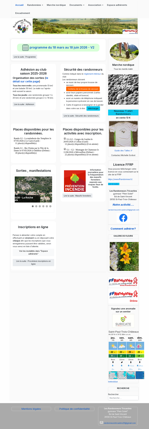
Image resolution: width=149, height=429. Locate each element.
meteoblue (113, 381)
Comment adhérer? (123, 228)
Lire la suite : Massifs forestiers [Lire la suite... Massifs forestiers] (77, 196)
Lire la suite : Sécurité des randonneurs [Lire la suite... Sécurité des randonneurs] (81, 116)
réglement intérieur (92, 74)
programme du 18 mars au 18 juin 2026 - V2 (58, 47)
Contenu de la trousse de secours (83, 89)
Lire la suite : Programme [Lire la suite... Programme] (25, 57)
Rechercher (113, 394)
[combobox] (123, 398)
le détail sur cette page (30, 79)
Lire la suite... (113, 184)
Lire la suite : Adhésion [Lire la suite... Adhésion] (24, 104)
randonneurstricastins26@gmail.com (123, 210)
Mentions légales (31, 408)
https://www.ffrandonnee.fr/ (120, 179)
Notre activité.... (123, 204)
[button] (35, 5)
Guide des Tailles (123, 150)
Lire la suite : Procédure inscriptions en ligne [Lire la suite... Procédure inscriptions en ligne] (33, 262)
